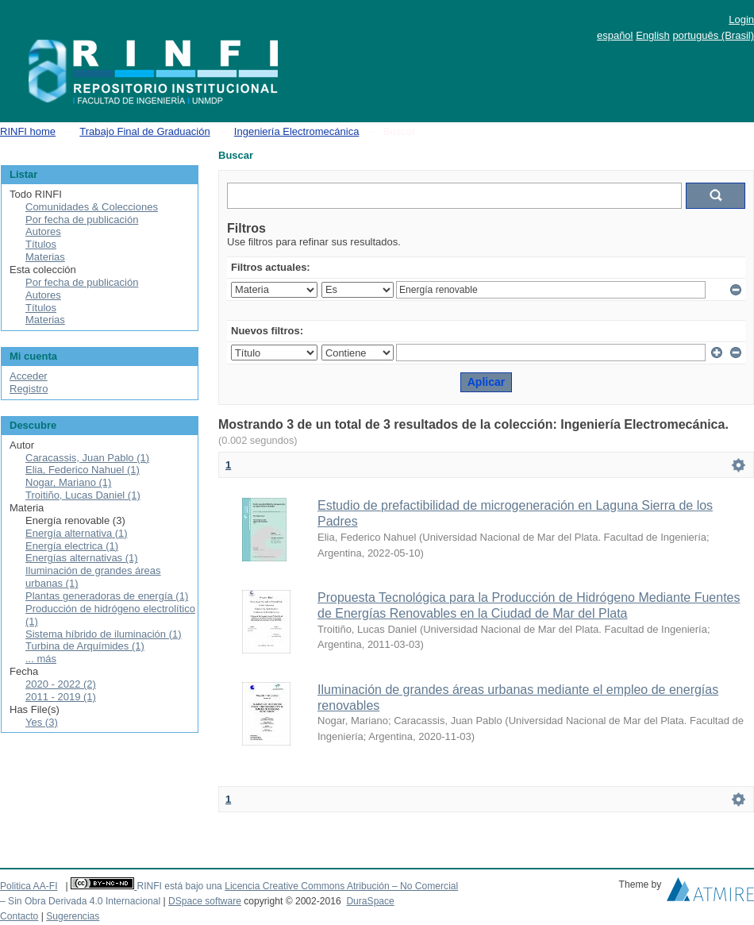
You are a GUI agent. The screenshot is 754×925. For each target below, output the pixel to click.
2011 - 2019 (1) (60, 697)
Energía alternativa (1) (76, 533)
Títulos (40, 244)
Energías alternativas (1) (81, 558)
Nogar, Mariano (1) (68, 482)
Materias (45, 257)
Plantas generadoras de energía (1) (106, 596)
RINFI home (28, 131)
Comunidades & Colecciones (91, 207)
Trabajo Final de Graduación (144, 131)
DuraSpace (370, 901)
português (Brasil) (713, 35)
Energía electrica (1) (71, 546)
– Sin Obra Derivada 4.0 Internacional (80, 901)
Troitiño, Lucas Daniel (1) (82, 495)
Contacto (19, 916)
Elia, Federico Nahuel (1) (82, 470)
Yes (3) (41, 722)
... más (40, 659)
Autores (43, 231)
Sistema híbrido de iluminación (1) (103, 634)
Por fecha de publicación (81, 219)
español (615, 35)
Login (741, 19)
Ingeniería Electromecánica (297, 131)
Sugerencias (72, 916)
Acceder (29, 376)
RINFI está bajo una (179, 886)
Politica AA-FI (29, 886)
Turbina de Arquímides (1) (84, 646)
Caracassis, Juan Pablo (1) (87, 458)
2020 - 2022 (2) (60, 684)
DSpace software (204, 901)
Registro (29, 389)
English (653, 35)
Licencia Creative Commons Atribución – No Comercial (341, 886)
